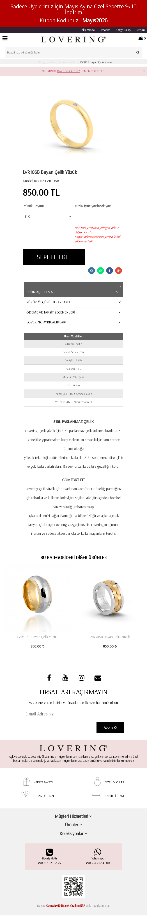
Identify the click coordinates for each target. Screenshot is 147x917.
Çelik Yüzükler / (68, 62)
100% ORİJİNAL (44, 797)
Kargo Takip (123, 30)
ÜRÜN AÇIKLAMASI (41, 292)
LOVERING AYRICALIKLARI (46, 323)
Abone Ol (111, 729)
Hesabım (105, 30)
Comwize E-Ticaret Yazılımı (63, 907)
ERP (82, 907)
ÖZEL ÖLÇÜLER (114, 784)
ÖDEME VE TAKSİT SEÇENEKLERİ (50, 313)
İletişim (140, 30)
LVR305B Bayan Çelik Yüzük (110, 637)
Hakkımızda (87, 30)
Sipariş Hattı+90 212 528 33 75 (49, 858)
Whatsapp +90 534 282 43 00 (98, 858)
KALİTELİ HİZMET (116, 797)
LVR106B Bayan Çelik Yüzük (95, 62)
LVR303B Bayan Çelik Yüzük (37, 637)
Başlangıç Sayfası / (46, 62)
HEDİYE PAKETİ (43, 784)
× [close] (144, 71)
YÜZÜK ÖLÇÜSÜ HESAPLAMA (48, 303)
